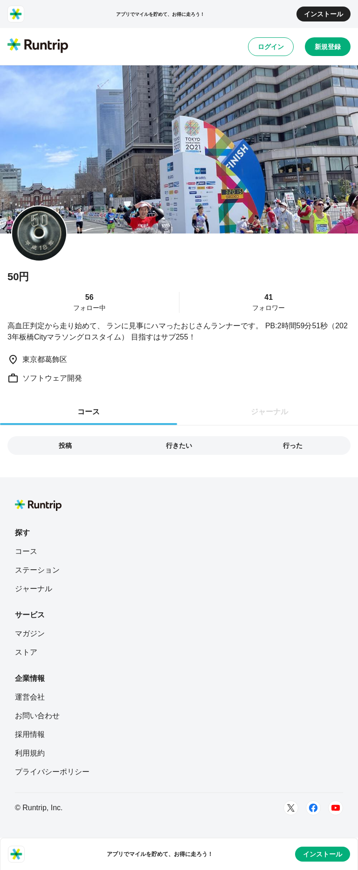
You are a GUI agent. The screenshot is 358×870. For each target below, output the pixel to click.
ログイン (271, 46)
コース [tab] (88, 412)
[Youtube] (335, 807)
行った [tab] (293, 445)
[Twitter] (290, 807)
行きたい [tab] (179, 445)
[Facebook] (313, 807)
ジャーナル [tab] (269, 412)
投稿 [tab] (65, 445)
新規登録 (328, 46)
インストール (323, 14)
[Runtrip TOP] (37, 46)
